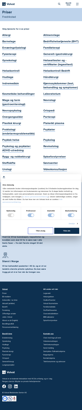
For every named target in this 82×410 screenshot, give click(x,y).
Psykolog (49, 140)
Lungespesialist (8, 365)
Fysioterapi (9, 54)
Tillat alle (66, 231)
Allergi (6, 35)
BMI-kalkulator (48, 317)
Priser (4, 293)
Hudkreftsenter (49, 300)
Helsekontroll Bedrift (56, 70)
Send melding (48, 348)
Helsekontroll (11, 70)
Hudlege (7, 77)
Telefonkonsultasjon (51, 344)
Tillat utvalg (40, 231)
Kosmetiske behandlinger (18, 93)
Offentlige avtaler (9, 313)
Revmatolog (51, 146)
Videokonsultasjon (55, 169)
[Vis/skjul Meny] (77, 4)
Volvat (5, 289)
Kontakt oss (48, 334)
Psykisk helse (10, 140)
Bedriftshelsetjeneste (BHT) (61, 41)
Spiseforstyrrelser (54, 156)
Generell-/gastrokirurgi (57, 54)
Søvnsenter (50, 163)
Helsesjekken (48, 297)
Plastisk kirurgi (11, 123)
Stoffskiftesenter (50, 310)
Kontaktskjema (49, 358)
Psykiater (49, 129)
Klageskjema (48, 355)
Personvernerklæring (10, 327)
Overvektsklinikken (50, 313)
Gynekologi (9, 60)
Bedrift (5, 307)
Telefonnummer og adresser (54, 361)
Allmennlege (51, 35)
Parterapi (49, 117)
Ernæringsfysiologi (14, 47)
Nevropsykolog (11, 110)
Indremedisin (10, 83)
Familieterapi (51, 47)
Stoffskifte (8, 163)
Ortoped (5, 358)
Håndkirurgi (50, 77)
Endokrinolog (7, 338)
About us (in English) (10, 320)
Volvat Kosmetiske (50, 303)
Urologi (7, 169)
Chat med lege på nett (52, 338)
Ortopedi (49, 110)
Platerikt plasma (53, 123)
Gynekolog (6, 341)
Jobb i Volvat (7, 317)
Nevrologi (49, 100)
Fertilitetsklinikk (49, 307)
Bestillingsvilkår (8, 324)
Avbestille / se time (9, 300)
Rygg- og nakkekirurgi (16, 156)
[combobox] (59, 4)
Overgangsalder (12, 117)
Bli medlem (6, 297)
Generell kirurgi (8, 361)
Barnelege (9, 41)
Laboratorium (52, 93)
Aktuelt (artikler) (8, 303)
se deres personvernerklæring (35, 196)
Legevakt (47, 293)
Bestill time (7, 334)
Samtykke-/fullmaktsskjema (54, 351)
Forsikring (6, 310)
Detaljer (72, 223)
